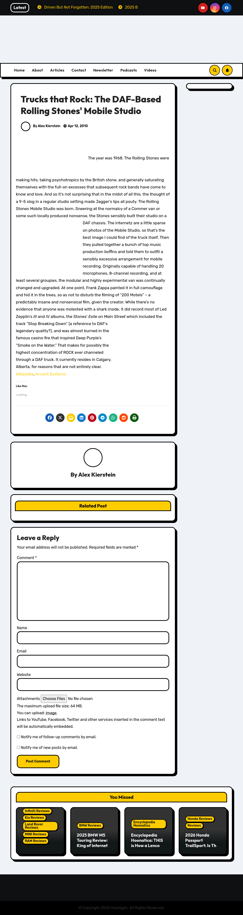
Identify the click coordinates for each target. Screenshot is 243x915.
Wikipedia (24, 374)
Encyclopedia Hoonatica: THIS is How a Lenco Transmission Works (147, 845)
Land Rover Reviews (34, 826)
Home (19, 70)
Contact (78, 70)
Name (22, 628)
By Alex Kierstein (40, 126)
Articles (57, 70)
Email (22, 651)
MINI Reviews (35, 834)
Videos (150, 70)
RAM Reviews (35, 841)
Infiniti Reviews (37, 811)
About (37, 70)
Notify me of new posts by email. (49, 747)
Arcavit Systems (50, 374)
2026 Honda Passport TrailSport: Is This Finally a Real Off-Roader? (202, 845)
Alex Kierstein (97, 474)
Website (24, 674)
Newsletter (103, 70)
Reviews (194, 826)
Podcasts (128, 70)
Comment (27, 558)
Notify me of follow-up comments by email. (58, 737)
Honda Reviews (200, 819)
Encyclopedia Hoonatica (144, 824)
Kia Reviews (34, 818)
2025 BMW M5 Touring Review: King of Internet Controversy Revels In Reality (93, 845)
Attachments (28, 698)
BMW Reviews (90, 826)
